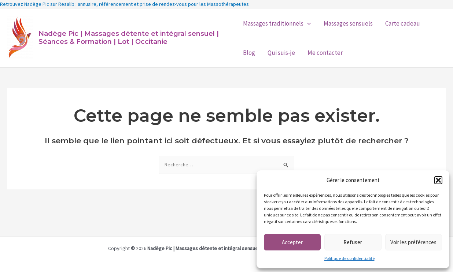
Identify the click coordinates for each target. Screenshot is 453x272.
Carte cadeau (402, 23)
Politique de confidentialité (349, 258)
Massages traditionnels (277, 23)
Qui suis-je (281, 53)
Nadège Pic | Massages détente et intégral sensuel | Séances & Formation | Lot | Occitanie (128, 38)
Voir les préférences (413, 242)
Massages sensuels (348, 23)
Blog (249, 53)
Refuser (352, 242)
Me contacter (325, 53)
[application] (307, 23)
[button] (438, 180)
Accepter (292, 242)
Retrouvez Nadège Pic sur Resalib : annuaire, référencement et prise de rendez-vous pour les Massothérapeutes (124, 4)
